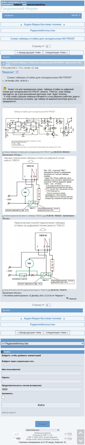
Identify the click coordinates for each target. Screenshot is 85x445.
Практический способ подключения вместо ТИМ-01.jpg (26, 290)
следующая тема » (56, 52)
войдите (18, 4)
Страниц (38, 46)
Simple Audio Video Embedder (38, 439)
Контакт (42, 424)
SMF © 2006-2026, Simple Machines (42, 437)
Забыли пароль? (9, 413)
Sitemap (55, 439)
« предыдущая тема (29, 52)
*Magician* (8, 72)
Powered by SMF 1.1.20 (42, 435)
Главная (8, 15)
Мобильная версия (42, 433)
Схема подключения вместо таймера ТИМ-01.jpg (23, 216)
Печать (6, 57)
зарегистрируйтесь (36, 4)
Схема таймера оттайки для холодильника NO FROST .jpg (27, 152)
